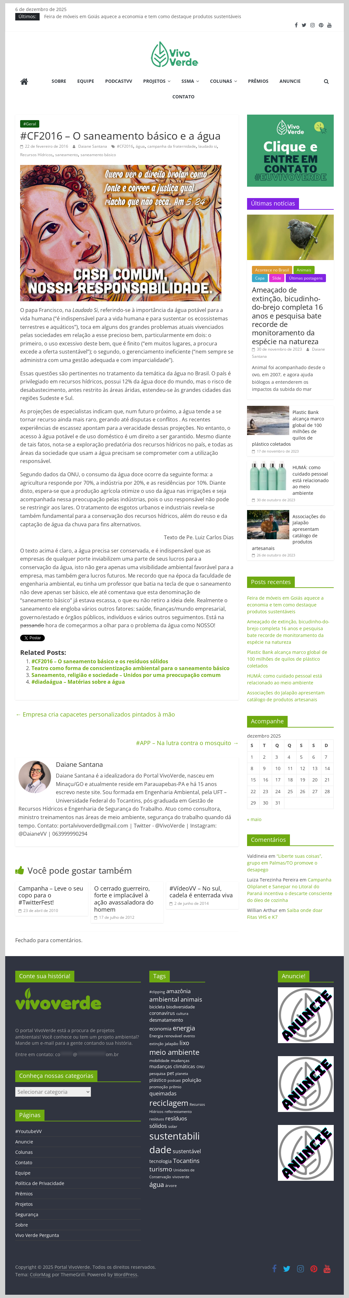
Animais (304, 270)
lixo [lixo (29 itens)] (184, 1043)
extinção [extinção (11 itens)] (156, 1044)
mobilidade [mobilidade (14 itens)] (159, 1060)
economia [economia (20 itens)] (160, 1028)
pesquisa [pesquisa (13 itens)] (157, 1073)
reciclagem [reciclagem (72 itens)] (168, 1102)
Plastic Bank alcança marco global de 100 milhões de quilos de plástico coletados (287, 659)
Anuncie (290, 81)
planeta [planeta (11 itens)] (181, 1073)
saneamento (66, 154)
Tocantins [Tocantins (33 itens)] (186, 1160)
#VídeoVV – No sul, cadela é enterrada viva (201, 891)
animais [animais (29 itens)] (191, 999)
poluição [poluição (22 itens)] (191, 1079)
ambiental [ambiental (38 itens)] (164, 999)
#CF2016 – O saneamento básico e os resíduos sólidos (99, 661)
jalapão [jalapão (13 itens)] (171, 1043)
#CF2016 (125, 146)
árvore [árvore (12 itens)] (171, 1185)
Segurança (26, 1214)
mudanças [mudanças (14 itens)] (180, 1060)
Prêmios (258, 81)
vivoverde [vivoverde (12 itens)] (180, 1176)
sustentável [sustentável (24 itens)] (187, 1151)
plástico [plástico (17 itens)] (157, 1080)
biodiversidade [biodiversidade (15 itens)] (180, 1007)
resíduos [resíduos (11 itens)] (156, 1119)
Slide (276, 278)
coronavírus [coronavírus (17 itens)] (162, 1013)
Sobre (59, 81)
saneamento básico (98, 154)
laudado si (207, 146)
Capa (260, 278)
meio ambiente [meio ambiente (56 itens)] (174, 1052)
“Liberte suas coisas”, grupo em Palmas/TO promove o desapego (284, 863)
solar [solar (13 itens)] (172, 1126)
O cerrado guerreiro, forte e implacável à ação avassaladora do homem (124, 898)
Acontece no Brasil (272, 270)
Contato (183, 97)
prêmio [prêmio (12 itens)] (175, 1086)
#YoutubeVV (28, 1131)
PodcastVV (118, 81)
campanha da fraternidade (171, 146)
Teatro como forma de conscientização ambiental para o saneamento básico (130, 668)
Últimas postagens (306, 278)
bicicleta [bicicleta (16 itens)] (157, 1007)
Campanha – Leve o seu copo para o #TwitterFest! (51, 895)
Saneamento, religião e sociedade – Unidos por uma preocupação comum (126, 675)
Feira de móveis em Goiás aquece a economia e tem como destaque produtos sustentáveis (142, 16)
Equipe (85, 81)
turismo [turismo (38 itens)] (160, 1169)
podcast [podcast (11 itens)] (174, 1080)
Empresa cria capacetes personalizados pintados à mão (95, 714)
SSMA (187, 81)
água (140, 146)
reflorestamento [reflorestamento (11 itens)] (178, 1111)
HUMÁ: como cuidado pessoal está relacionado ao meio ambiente (311, 480)
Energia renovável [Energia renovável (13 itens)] (165, 1035)
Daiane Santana (93, 146)
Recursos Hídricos (36, 154)
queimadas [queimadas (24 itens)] (163, 1093)
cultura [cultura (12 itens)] (182, 1013)
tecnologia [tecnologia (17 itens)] (160, 1161)
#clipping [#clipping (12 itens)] (157, 991)
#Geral (29, 124)
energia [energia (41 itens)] (184, 1028)
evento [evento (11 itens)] (189, 1036)
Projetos (154, 81)
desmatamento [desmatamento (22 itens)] (166, 1019)
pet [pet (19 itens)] (170, 1073)
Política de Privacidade (39, 1183)
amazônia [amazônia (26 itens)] (178, 991)
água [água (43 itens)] (156, 1184)
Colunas (221, 81)
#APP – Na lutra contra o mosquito (187, 743)
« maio (254, 819)
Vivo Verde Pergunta (37, 1235)
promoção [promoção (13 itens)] (158, 1086)
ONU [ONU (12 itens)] (200, 1066)
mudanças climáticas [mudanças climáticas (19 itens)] (172, 1066)
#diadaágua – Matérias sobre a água (78, 681)
